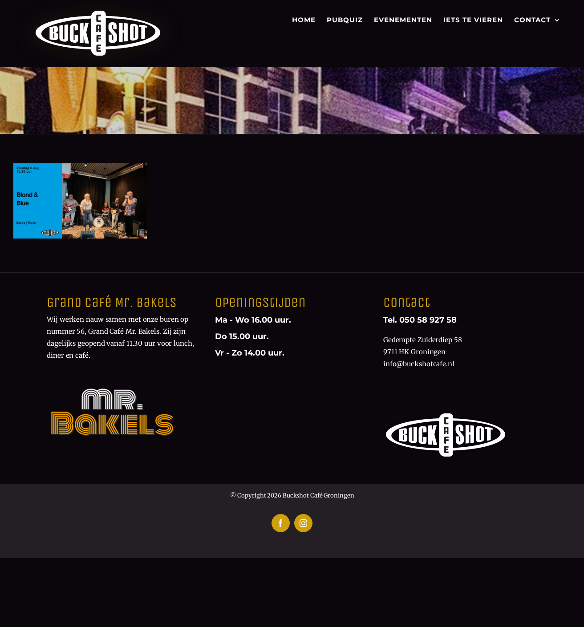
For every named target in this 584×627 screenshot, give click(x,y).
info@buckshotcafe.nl (418, 364)
